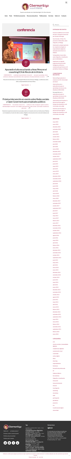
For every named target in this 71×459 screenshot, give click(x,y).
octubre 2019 (56, 157)
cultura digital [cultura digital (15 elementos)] (37, 433)
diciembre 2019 (56, 152)
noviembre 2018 (57, 179)
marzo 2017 (56, 219)
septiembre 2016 (57, 234)
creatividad (16, 76)
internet (21, 105)
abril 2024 (55, 132)
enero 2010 (55, 335)
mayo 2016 (55, 241)
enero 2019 (55, 174)
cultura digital (56, 357)
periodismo (55, 401)
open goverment (26, 107)
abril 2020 (55, 147)
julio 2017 (55, 211)
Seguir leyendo (25, 86)
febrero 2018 (56, 197)
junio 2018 (55, 187)
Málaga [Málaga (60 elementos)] (28, 445)
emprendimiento (23, 76)
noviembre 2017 (57, 204)
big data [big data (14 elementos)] (39, 428)
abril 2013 (55, 305)
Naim (54, 79)
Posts (10, 16)
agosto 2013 (56, 298)
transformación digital (58, 409)
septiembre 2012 (57, 318)
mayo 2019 (55, 167)
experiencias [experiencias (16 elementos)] (28, 438)
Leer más (41, 457)
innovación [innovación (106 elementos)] (31, 442)
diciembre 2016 (56, 226)
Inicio (6, 16)
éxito (22, 77)
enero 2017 (55, 224)
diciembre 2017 (56, 202)
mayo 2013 (55, 303)
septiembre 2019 (57, 160)
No (37, 457)
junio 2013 (55, 300)
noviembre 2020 (57, 142)
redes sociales (33, 107)
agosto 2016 (56, 236)
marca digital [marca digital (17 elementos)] (28, 444)
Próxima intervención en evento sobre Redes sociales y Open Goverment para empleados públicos (26, 101)
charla (46, 76)
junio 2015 (55, 261)
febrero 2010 (56, 332)
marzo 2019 (56, 172)
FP (53, 371)
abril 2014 (55, 285)
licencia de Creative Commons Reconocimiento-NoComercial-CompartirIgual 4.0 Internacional (55, 436)
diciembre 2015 (56, 251)
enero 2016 (55, 248)
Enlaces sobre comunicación (11, 434)
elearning (55, 362)
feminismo (55, 367)
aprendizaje (41, 76)
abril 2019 (55, 169)
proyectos (42, 77)
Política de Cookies (9, 439)
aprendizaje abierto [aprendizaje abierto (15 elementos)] (33, 428)
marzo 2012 (56, 322)
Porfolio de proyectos (19, 16)
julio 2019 (55, 162)
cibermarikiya (8, 76)
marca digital (19, 107)
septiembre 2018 (57, 182)
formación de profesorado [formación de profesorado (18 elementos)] (31, 439)
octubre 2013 (56, 295)
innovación (29, 76)
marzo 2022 (56, 135)
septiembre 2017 (57, 209)
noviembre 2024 (57, 130)
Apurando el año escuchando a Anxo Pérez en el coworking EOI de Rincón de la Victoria (26, 71)
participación (56, 399)
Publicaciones (43, 16)
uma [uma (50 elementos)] (39, 450)
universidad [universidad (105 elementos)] (31, 451)
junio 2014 (55, 281)
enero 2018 (55, 199)
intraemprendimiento (35, 77)
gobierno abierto (45, 105)
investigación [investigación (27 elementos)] (39, 443)
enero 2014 (55, 288)
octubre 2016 (56, 231)
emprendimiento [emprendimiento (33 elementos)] (35, 437)
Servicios (50, 16)
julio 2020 (55, 145)
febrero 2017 (56, 221)
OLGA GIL (55, 109)
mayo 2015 (55, 263)
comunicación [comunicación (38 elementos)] (30, 433)
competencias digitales (58, 349)
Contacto (63, 16)
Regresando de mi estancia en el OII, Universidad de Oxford (60, 80)
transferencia (46, 107)
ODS (54, 396)
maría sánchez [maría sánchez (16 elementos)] (33, 444)
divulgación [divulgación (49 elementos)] (29, 435)
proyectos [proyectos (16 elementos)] (41, 447)
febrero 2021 (56, 140)
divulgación (37, 105)
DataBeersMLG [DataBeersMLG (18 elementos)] (34, 434)
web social (23, 109)
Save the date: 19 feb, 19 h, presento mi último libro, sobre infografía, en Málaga (60, 41)
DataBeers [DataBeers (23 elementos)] (28, 434)
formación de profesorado (59, 369)
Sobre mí (57, 16)
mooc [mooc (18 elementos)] (38, 444)
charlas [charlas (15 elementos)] (42, 428)
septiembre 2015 (57, 258)
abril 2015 (55, 266)
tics (24, 105)
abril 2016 (55, 244)
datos (33, 105)
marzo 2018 (56, 194)
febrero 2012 (56, 325)
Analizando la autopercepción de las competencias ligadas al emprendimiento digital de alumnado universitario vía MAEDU (60, 49)
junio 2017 (55, 214)
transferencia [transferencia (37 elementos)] (33, 450)
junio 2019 (55, 165)
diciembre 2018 (56, 177)
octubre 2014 (56, 278)
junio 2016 (55, 239)
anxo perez (36, 76)
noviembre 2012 (57, 315)
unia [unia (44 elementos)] (42, 450)
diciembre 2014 (56, 273)
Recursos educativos (32, 16)
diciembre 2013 (56, 290)
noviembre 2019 (57, 155)
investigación (56, 389)
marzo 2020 (56, 150)
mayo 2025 (55, 123)
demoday (11, 77)
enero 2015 (55, 271)
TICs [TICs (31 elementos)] (27, 450)
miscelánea (55, 394)
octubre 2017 (56, 207)
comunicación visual (57, 352)
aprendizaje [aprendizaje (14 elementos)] (28, 428)
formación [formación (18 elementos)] (33, 438)
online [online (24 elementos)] (37, 445)
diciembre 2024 (56, 128)
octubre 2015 (56, 256)
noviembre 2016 (57, 229)
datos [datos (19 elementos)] (40, 434)
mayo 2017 (55, 216)
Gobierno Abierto (57, 374)
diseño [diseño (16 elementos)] (42, 434)
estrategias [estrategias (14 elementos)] (43, 437)
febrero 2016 (56, 246)
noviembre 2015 (57, 253)
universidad (55, 411)
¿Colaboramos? (14, 432)
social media (39, 107)
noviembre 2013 (57, 293)
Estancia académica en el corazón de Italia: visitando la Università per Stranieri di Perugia (61, 35)
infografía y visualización (59, 379)
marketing (55, 391)
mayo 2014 (55, 283)
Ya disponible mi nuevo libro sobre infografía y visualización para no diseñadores (60, 58)
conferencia (5, 77)
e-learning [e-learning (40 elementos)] (37, 435)
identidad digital (6, 107)
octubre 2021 (56, 137)
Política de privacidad (9, 437)
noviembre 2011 (57, 327)
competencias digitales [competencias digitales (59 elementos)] (34, 431)
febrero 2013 (56, 310)
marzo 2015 (56, 268)
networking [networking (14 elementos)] (34, 445)
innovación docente (57, 384)
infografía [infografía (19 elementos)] (36, 441)
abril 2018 (55, 192)
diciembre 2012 (56, 313)
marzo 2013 (56, 308)
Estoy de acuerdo (32, 457)
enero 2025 (55, 125)
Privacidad (63, 439)
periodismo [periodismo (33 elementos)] (29, 447)
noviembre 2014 (57, 276)
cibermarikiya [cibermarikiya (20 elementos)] (29, 430)
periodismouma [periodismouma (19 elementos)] (36, 447)
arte (54, 342)
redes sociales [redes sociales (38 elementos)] (30, 448)
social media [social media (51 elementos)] (39, 448)
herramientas (16, 105)
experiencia (26, 77)
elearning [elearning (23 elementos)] (28, 437)
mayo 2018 (55, 189)
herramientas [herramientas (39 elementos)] (30, 441)
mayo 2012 (55, 320)
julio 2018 (55, 184)
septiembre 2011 (57, 330)
